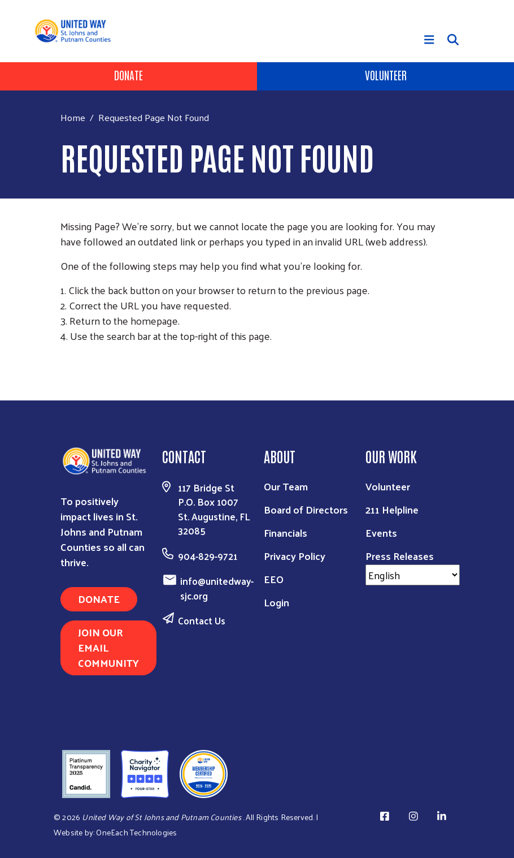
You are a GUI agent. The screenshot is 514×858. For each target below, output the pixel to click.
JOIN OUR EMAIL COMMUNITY (108, 647)
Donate (128, 74)
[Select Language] (412, 574)
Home (72, 117)
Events (381, 532)
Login (276, 602)
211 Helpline (392, 509)
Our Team (286, 486)
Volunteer (386, 74)
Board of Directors (306, 509)
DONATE (99, 598)
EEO (274, 579)
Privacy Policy (294, 555)
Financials (285, 532)
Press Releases (399, 555)
